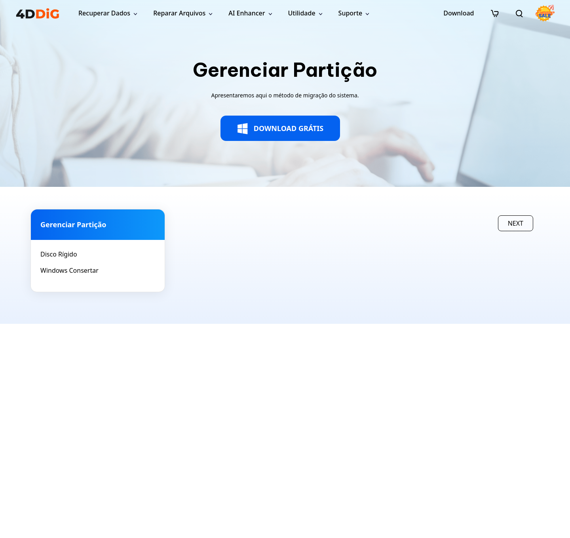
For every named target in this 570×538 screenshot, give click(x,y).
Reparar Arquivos (179, 13)
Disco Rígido (58, 254)
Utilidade (301, 13)
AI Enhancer (246, 13)
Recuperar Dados (104, 13)
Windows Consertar (69, 270)
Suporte (350, 13)
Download (458, 13)
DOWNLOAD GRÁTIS (280, 128)
